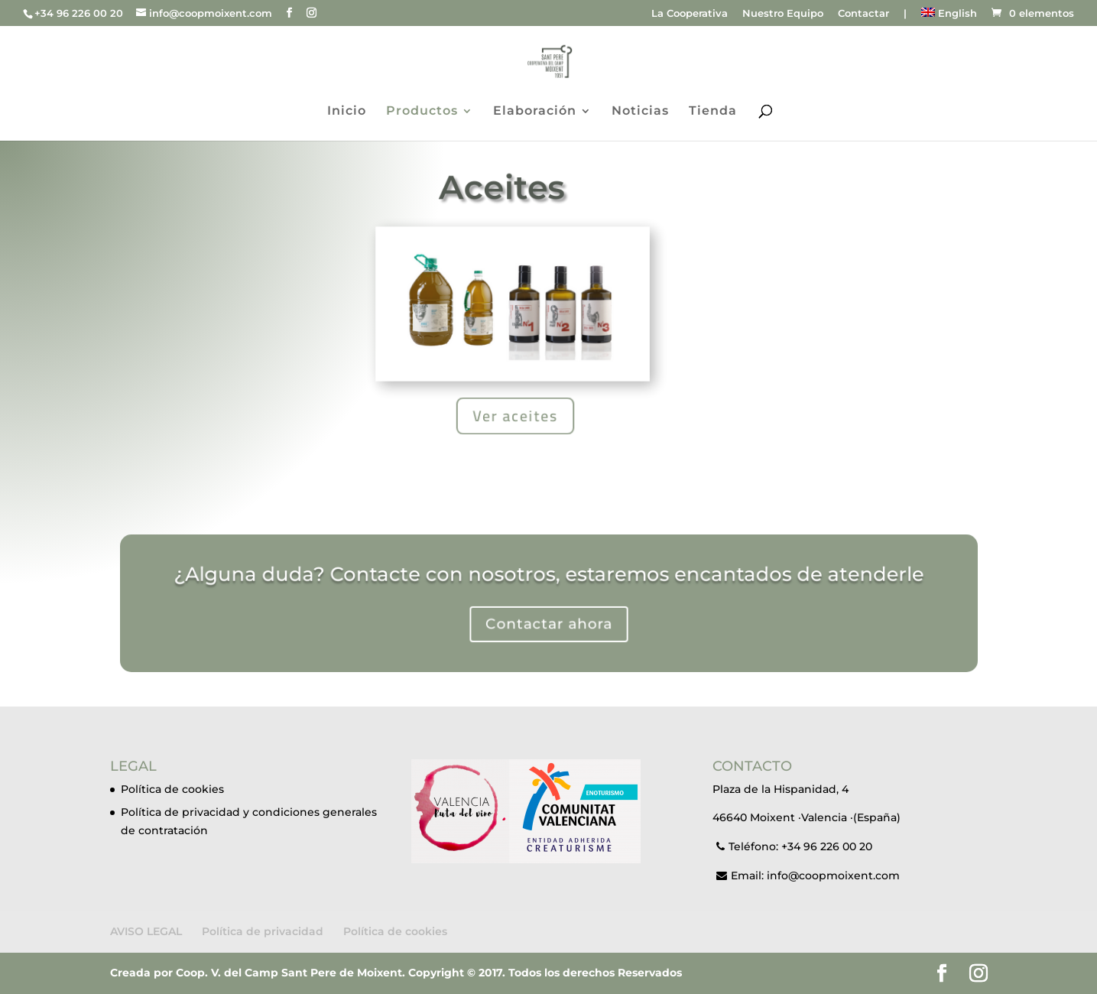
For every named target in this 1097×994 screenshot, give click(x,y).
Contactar (863, 13)
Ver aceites (515, 415)
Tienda (713, 112)
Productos (422, 112)
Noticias (640, 112)
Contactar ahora (548, 622)
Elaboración (534, 112)
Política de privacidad (262, 931)
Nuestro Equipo (782, 13)
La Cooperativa (689, 13)
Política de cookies (172, 789)
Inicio (346, 112)
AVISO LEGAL (146, 931)
